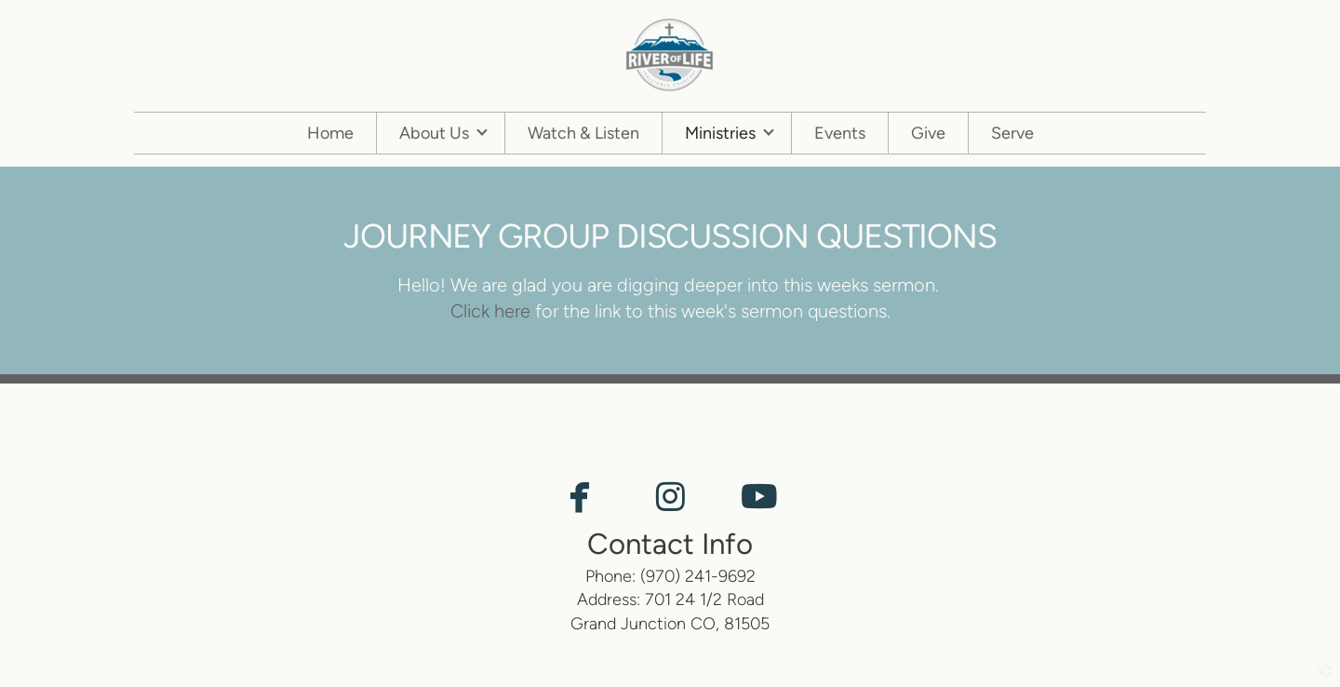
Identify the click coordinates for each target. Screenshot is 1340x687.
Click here (490, 311)
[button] (580, 498)
